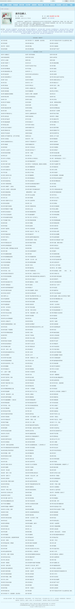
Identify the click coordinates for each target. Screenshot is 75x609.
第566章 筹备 (28, 46)
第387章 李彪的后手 (5, 419)
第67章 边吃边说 (5, 116)
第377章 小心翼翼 (54, 408)
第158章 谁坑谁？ (54, 200)
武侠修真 (15, 5)
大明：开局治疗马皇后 (36, 598)
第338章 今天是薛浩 (30, 371)
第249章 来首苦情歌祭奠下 (7, 287)
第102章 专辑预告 (54, 147)
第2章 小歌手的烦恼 (30, 54)
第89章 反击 (28, 136)
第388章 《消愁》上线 (30, 419)
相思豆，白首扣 (29, 600)
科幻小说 (46, 5)
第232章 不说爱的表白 (30, 270)
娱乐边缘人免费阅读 (68, 32)
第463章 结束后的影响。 (31, 489)
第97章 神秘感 (4, 144)
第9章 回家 (52, 60)
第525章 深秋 (4, 548)
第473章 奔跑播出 (54, 498)
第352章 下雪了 (4, 385)
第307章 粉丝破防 (29, 340)
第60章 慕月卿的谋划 (55, 107)
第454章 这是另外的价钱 (31, 481)
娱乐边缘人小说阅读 (25, 33)
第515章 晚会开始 (54, 537)
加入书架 (57, 16)
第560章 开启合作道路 (6, 582)
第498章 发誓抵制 (5, 523)
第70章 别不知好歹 (5, 119)
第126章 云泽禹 (53, 169)
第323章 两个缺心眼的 (6, 357)
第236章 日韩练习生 (54, 273)
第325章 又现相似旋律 (55, 357)
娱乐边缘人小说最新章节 (11, 29)
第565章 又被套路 (54, 46)
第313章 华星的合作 (30, 346)
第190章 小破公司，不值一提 (32, 231)
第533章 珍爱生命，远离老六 (56, 554)
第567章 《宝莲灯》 (5, 46)
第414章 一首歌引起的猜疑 (7, 444)
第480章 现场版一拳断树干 (7, 506)
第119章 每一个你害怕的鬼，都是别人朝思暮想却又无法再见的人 (40, 164)
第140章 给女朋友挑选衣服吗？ (32, 183)
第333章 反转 (28, 366)
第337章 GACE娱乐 (54, 369)
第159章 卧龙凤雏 (5, 203)
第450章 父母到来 (5, 478)
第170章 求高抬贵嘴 (54, 211)
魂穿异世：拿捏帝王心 (20, 600)
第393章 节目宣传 (5, 425)
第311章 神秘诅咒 (54, 343)
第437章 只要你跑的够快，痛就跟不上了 (59, 464)
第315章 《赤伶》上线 (6, 349)
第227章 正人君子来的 (55, 265)
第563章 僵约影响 (29, 49)
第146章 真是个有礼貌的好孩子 (32, 189)
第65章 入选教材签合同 (30, 113)
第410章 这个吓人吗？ (55, 439)
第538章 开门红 (29, 559)
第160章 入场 (28, 203)
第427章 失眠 (28, 456)
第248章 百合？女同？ (55, 284)
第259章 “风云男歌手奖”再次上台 (33, 296)
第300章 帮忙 (4, 335)
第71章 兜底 (28, 119)
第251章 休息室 (53, 287)
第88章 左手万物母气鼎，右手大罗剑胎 (10, 136)
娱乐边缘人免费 (21, 29)
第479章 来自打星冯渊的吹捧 (56, 503)
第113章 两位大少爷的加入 (31, 158)
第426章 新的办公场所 (6, 456)
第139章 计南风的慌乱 (6, 183)
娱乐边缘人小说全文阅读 (48, 32)
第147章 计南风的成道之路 (56, 189)
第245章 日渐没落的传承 (55, 282)
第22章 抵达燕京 (5, 74)
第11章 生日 (28, 63)
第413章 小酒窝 (53, 442)
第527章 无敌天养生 (54, 548)
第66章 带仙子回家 (54, 113)
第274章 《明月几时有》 (31, 310)
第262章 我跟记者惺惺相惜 (31, 298)
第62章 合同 (28, 110)
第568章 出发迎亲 (54, 43)
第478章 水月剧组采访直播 (31, 503)
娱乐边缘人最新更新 (53, 30)
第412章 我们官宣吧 (30, 442)
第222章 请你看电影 (5, 262)
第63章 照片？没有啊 (55, 110)
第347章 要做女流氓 (30, 380)
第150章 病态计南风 (5, 195)
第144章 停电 (53, 186)
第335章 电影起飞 (5, 369)
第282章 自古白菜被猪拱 (7, 318)
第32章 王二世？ (29, 82)
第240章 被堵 (4, 279)
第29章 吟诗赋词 (29, 79)
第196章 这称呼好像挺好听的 (32, 237)
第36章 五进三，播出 (55, 85)
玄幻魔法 (9, 5)
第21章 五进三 (53, 71)
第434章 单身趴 (53, 461)
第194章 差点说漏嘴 (54, 234)
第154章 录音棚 (29, 197)
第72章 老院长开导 (54, 119)
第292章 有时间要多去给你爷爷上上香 (34, 326)
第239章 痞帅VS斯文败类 (56, 276)
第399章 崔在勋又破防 (6, 430)
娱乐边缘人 (6, 8)
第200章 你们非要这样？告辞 (56, 239)
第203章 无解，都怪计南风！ (56, 242)
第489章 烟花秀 (4, 515)
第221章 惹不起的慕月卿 (55, 259)
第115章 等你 (4, 161)
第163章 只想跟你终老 (30, 206)
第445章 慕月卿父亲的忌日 (31, 472)
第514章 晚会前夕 (29, 537)
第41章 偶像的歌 (29, 91)
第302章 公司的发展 (54, 335)
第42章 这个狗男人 (54, 91)
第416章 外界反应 (54, 444)
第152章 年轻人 (53, 195)
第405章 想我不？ (5, 436)
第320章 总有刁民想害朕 (55, 352)
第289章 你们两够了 (30, 324)
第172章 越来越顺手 (30, 214)
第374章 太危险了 (54, 405)
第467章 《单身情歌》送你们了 (57, 492)
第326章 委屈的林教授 (6, 360)
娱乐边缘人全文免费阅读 (10, 30)
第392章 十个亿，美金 (55, 422)
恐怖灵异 (52, 5)
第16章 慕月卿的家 (5, 68)
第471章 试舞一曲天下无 (7, 498)
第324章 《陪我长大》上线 (31, 357)
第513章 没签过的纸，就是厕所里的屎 (10, 537)
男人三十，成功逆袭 (54, 598)
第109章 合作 (4, 155)
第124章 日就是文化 (5, 169)
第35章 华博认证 (29, 85)
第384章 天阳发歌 (5, 416)
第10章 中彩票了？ (5, 63)
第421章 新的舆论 (29, 450)
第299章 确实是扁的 (54, 332)
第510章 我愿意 (4, 534)
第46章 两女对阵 (5, 96)
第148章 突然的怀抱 (5, 192)
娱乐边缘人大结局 (35, 33)
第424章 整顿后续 (29, 453)
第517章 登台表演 (29, 540)
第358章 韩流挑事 (5, 391)
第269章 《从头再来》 (55, 304)
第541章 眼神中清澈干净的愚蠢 (32, 562)
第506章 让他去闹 (54, 529)
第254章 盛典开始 (54, 290)
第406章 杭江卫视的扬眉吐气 (32, 436)
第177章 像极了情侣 (5, 220)
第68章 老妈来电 (29, 116)
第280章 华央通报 (29, 315)
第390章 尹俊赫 (4, 422)
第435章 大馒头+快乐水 (6, 464)
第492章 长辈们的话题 (6, 517)
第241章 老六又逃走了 (30, 279)
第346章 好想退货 (5, 380)
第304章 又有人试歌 (30, 338)
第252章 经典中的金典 (6, 290)
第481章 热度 (28, 506)
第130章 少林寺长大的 (6, 175)
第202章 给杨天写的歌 (30, 242)
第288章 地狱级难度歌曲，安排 (8, 324)
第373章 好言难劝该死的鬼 (31, 405)
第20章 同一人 (28, 71)
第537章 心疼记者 (5, 559)
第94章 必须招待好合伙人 (7, 141)
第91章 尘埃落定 (5, 138)
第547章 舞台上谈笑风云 (55, 568)
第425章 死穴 (53, 453)
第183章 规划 (4, 225)
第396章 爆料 (4, 428)
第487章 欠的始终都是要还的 (32, 512)
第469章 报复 (28, 495)
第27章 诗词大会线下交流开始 (57, 77)
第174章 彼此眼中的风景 (7, 217)
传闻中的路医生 (28, 598)
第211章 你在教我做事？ (31, 251)
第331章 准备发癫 (54, 363)
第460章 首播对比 (29, 486)
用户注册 (72, 1)
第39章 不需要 (53, 88)
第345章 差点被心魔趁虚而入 (56, 377)
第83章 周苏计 (28, 130)
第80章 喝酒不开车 (29, 127)
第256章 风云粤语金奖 (30, 293)
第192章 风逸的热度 (5, 234)
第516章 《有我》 (5, 540)
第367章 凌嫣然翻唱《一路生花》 (9, 399)
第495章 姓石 (4, 520)
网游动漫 (40, 5)
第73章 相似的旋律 (5, 122)
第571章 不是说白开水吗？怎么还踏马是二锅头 (61, 40)
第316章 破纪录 (29, 349)
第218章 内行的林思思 (55, 256)
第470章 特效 (53, 495)
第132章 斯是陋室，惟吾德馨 (56, 175)
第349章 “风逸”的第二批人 (7, 383)
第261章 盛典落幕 (5, 298)
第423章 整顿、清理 (5, 453)
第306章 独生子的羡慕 (6, 340)
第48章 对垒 (52, 96)
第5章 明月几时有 (29, 57)
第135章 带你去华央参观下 (56, 178)
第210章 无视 (4, 251)
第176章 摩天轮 (53, 217)
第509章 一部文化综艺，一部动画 (58, 531)
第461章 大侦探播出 (54, 486)
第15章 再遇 (52, 65)
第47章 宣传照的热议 (30, 96)
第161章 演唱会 (53, 203)
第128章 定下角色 (29, 172)
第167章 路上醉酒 (54, 209)
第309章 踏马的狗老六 (6, 343)
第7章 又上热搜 (4, 60)
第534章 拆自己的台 (5, 557)
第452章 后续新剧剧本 (55, 478)
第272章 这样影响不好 (55, 307)
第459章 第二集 (4, 486)
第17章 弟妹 (28, 68)
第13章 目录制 (4, 65)
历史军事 (27, 5)
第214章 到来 (28, 253)
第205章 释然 (28, 245)
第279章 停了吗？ (5, 315)
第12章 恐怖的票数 (54, 63)
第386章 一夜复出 (54, 416)
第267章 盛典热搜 (5, 304)
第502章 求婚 (28, 526)
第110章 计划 (28, 155)
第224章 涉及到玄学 (54, 262)
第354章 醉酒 (53, 385)
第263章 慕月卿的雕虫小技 (56, 298)
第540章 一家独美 (5, 562)
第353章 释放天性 (29, 385)
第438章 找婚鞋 (4, 467)
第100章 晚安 (4, 147)
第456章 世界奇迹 (5, 484)
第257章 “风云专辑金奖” (55, 293)
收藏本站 (9, 1)
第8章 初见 (28, 60)
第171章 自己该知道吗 (6, 214)
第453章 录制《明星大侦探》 (8, 481)
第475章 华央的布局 (30, 500)
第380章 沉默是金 (54, 411)
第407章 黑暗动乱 (54, 436)
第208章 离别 (28, 248)
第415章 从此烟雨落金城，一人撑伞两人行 (35, 444)
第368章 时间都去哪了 (30, 399)
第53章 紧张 (28, 102)
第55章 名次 (4, 105)
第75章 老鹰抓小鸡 (54, 122)
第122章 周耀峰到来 (30, 166)
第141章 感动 (53, 183)
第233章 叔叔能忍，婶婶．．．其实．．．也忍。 (61, 270)
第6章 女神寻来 (53, 57)
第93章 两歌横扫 (54, 138)
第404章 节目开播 (54, 433)
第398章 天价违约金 (54, 428)
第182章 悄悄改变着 (54, 223)
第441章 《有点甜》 (5, 470)
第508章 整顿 (28, 531)
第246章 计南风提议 (5, 284)
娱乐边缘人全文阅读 (17, 32)
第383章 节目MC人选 (55, 413)
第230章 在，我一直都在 (55, 268)
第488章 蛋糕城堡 (54, 512)
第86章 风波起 (28, 133)
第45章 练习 (52, 93)
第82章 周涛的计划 (5, 130)
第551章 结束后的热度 (6, 573)
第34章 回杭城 (4, 85)
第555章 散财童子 (29, 576)
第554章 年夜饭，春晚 (6, 576)
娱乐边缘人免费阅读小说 (31, 29)
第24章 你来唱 (53, 74)
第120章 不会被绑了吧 (55, 164)
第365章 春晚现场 (29, 397)
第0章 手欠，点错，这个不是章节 (33, 568)
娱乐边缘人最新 (41, 29)
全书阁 (2, 8)
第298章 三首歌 (29, 332)
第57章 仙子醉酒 (54, 105)
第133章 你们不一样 (5, 178)
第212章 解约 (53, 251)
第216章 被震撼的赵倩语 (7, 256)
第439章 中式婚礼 (29, 467)
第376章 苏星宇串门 (30, 408)
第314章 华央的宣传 (54, 346)
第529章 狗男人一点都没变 (31, 551)
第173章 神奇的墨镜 (54, 214)
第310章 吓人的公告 (30, 343)
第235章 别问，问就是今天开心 (32, 273)
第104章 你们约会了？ (30, 150)
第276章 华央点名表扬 (6, 312)
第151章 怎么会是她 (30, 195)
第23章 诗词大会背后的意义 (32, 74)
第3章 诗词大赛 (53, 54)
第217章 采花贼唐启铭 (30, 256)
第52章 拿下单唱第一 (6, 102)
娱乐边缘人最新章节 (27, 32)
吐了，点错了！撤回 (6, 371)
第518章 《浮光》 (54, 540)
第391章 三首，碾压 (30, 422)
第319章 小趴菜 (29, 352)
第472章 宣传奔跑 (29, 498)
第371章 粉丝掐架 (54, 402)
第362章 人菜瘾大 (29, 394)
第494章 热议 (53, 517)
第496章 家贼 (28, 520)
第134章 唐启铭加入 (30, 178)
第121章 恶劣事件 (5, 166)
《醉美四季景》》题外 (30, 192)
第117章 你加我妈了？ (55, 161)
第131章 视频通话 (29, 175)
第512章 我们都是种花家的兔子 (57, 534)
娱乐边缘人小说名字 (7, 32)
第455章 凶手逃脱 (54, 481)
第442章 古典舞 (29, 470)
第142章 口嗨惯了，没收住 (7, 186)
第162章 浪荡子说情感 (6, 206)
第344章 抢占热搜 (29, 377)
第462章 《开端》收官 (6, 489)
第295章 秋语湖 (29, 329)
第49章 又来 (4, 99)
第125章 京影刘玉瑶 (30, 169)
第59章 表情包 (28, 107)
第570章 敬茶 (4, 43)
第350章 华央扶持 (29, 383)
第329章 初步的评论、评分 (7, 363)
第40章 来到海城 (5, 91)
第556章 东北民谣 (54, 576)
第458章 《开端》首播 (55, 484)
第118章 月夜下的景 (5, 164)
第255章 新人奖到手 (5, 293)
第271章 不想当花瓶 (30, 307)
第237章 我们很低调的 (6, 276)
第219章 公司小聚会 (5, 259)
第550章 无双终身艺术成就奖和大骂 (58, 571)
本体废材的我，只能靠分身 (65, 598)
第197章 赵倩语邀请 (54, 237)
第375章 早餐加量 (5, 408)
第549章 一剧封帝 (29, 571)
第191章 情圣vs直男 (54, 231)
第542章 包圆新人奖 (54, 562)
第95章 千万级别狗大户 (30, 141)
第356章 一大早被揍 (30, 388)
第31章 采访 (4, 82)
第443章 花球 (53, 470)
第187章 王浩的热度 (30, 228)
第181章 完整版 (29, 223)
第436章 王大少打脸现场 (31, 464)
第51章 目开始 (53, 99)
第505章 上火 (28, 529)
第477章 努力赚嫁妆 (5, 503)
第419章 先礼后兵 (54, 447)
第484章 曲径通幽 (29, 509)
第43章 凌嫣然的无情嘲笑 (7, 93)
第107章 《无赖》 (29, 152)
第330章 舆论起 (29, 363)
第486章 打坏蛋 (4, 512)
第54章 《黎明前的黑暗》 (56, 102)
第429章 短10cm (5, 458)
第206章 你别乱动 (54, 245)
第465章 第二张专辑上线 (7, 492)
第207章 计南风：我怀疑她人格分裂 (9, 248)
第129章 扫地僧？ (54, 172)
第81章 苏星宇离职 (54, 127)
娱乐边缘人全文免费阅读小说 (46, 33)
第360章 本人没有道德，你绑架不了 (58, 391)
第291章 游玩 (4, 326)
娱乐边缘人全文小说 (37, 32)
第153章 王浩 (4, 197)
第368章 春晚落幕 (54, 399)
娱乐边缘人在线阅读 (21, 30)
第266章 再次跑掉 (54, 301)
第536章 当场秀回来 (54, 557)
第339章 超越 (53, 371)
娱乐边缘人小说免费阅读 (42, 30)
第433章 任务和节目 (30, 461)
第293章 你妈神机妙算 (55, 326)
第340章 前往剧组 (5, 374)
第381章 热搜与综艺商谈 (7, 413)
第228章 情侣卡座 (5, 268)
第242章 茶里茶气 (54, 279)
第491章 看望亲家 (54, 515)
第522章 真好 (4, 545)
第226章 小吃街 (29, 265)
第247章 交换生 (29, 284)
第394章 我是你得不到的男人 (32, 425)
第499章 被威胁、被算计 (31, 523)
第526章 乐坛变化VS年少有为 (32, 548)
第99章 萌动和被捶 (54, 144)
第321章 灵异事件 (5, 355)
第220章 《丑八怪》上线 (31, 259)
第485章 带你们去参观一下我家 (57, 509)
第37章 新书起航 (5, 88)
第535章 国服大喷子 (30, 557)
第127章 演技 (4, 172)
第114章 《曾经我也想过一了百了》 (58, 158)
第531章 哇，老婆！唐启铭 (7, 554)
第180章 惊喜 (4, 223)
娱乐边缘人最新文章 (31, 30)
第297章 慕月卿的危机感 (7, 332)
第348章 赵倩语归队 (54, 380)
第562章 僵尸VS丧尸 (54, 49)
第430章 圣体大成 (29, 458)
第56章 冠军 (28, 105)
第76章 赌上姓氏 (5, 124)
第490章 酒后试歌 (29, 515)
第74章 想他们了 (29, 122)
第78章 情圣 (52, 124)
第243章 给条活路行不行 (7, 282)
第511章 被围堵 (29, 534)
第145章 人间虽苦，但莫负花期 (8, 189)
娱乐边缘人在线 (61, 30)
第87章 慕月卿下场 (54, 133)
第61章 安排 (4, 110)
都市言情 (21, 5)
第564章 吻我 (4, 49)
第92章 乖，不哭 (29, 138)
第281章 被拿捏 (53, 315)
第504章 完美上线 (5, 529)
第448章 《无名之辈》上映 (31, 475)
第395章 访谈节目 (54, 425)
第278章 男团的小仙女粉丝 (56, 312)
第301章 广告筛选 (29, 335)
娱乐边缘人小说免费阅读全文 (52, 29)
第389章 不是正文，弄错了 (56, 419)
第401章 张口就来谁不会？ (56, 430)
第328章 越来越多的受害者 (56, 360)
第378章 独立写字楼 (5, 411)
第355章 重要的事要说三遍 (7, 388)
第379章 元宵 (28, 411)
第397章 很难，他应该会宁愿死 (32, 428)
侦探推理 (34, 5)
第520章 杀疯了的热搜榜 (31, 543)
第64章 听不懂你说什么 (6, 113)
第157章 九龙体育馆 (30, 200)
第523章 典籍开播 (29, 545)
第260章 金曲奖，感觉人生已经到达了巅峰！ (60, 296)
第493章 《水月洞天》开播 (31, 517)
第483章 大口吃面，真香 (7, 509)
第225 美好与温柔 (5, 265)
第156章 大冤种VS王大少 (7, 200)
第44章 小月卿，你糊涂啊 (31, 93)
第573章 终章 (51, 18)
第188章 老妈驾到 (54, 228)
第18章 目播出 (53, 68)
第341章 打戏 (28, 374)
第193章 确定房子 (29, 234)
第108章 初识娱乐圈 (54, 152)
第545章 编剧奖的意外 (55, 565)
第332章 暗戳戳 (4, 366)
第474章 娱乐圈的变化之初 (7, 500)
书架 (71, 5)
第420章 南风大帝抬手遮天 (7, 450)
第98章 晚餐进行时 (29, 144)
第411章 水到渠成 (5, 442)
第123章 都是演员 (54, 166)
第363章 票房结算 (54, 394)
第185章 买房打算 (54, 225)
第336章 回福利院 (29, 369)
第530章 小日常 (53, 551)
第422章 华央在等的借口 (55, 450)
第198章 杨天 (4, 239)
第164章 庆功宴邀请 (54, 206)
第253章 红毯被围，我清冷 (31, 290)
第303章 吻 (3, 338)
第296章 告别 (53, 329)
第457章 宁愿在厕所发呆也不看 (32, 484)
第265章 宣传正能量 (30, 301)
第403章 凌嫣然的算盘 (30, 433)
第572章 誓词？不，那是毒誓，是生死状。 (35, 40)
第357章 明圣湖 (53, 388)
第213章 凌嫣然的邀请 (6, 253)
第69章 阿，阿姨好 (54, 116)
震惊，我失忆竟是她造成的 (18, 598)
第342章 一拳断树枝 (54, 374)
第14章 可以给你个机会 (30, 65)
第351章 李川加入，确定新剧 (56, 383)
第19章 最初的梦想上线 (6, 71)
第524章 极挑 (53, 545)
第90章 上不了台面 (54, 136)
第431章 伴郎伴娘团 (54, 458)
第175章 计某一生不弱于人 (31, 217)
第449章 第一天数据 (54, 475)
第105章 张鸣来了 (54, 150)
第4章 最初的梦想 (5, 57)
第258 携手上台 (4, 296)
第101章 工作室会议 (30, 147)
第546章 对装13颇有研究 (7, 568)
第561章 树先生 (29, 582)
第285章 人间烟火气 (5, 321)
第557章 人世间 (4, 579)
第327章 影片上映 (29, 360)
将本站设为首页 (3, 1)
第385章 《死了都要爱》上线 (32, 416)
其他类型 (58, 5)
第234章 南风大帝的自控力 (7, 273)
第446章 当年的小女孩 (55, 472)
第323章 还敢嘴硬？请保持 (56, 355)
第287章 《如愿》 (54, 321)
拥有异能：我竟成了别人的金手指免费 (51, 600)
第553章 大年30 (53, 573)
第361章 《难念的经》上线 (7, 394)
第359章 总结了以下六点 (31, 391)
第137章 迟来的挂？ (30, 180)
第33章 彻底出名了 (54, 82)
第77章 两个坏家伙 (29, 124)
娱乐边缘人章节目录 (64, 29)
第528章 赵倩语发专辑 (6, 551)
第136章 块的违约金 (5, 180)
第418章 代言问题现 (30, 447)
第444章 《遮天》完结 (6, 472)
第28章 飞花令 (4, 79)
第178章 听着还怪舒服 (30, 220)
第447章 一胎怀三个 (5, 475)
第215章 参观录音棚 (54, 253)
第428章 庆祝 (53, 456)
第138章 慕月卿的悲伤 (55, 180)
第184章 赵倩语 (29, 225)
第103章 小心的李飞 (5, 150)
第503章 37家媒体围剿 (55, 526)
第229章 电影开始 (29, 268)
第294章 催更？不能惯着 (7, 329)
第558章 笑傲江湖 (29, 579)
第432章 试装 (4, 461)
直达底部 (52, 16)
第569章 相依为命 (29, 43)
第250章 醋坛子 (29, 287)
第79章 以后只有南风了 (6, 127)
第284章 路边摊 (53, 318)
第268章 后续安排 (29, 304)
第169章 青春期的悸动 (30, 211)
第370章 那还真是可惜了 (31, 402)
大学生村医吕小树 (46, 598)
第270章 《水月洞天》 (6, 307)
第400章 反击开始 (29, 430)
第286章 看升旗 (29, 321)
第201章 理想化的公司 (6, 242)
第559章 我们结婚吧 (54, 579)
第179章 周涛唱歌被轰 (55, 220)
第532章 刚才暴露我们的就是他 (32, 554)
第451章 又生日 (29, 478)
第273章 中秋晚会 (5, 310)
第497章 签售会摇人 (54, 520)
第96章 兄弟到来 (54, 141)
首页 (3, 5)
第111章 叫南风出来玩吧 (55, 155)
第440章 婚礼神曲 (54, 467)
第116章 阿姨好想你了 (30, 161)
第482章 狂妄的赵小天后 (55, 506)
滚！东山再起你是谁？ (37, 600)
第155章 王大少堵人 (54, 197)
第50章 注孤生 (28, 99)
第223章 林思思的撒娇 (30, 262)
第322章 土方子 (29, 355)
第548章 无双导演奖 (5, 571)
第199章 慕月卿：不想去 (31, 239)
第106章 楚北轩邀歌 (5, 152)
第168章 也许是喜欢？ (6, 211)
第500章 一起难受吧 (54, 523)
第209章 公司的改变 (54, 248)
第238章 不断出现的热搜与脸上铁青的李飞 (35, 276)
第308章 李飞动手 (54, 340)
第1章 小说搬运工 (5, 54)
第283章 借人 (28, 318)
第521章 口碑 (53, 543)
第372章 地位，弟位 (5, 405)
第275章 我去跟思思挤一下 (56, 310)
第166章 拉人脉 (29, 209)
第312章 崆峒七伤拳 (5, 346)
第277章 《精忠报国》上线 (31, 312)
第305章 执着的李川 (54, 338)
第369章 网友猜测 (5, 402)
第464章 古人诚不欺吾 (55, 489)
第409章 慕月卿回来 (30, 439)
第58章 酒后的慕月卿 (6, 107)
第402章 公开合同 (5, 433)
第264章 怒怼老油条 (5, 301)
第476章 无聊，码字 (54, 500)
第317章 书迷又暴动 (54, 349)
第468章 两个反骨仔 (5, 495)
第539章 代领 (53, 559)
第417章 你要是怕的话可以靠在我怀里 (10, 447)
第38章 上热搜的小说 (30, 88)
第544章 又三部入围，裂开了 (32, 565)
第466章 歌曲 (28, 492)
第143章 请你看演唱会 (30, 186)
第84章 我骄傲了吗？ (55, 130)
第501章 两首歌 (4, 526)
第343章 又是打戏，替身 (7, 377)
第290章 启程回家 (54, 324)
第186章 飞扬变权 (5, 228)
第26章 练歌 (28, 77)
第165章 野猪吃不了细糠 (7, 209)
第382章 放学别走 (29, 413)
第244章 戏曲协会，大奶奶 (31, 282)
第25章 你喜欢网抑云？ (6, 77)
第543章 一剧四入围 (5, 565)
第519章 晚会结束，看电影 (7, 543)
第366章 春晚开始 (54, 397)
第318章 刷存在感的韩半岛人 (8, 352)
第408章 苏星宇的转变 (6, 439)
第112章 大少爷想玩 (5, 158)
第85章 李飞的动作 (5, 133)
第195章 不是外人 (5, 237)
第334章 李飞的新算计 (55, 366)
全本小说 (64, 5)
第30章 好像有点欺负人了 (56, 79)
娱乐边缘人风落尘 (59, 32)
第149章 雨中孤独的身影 (55, 192)
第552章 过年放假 (29, 573)
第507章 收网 (4, 531)
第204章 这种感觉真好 (6, 245)
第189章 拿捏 (4, 231)
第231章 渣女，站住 (5, 270)
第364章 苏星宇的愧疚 (6, 397)
